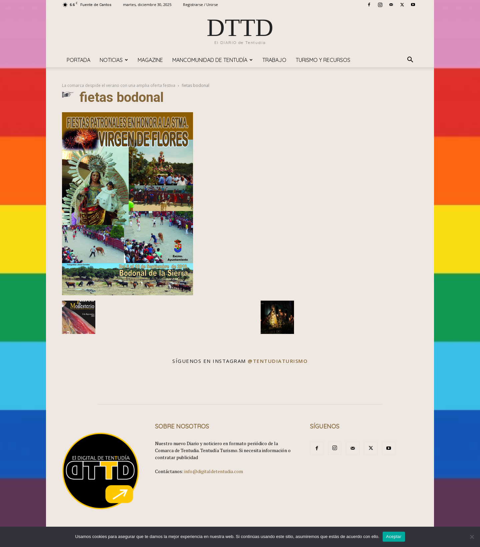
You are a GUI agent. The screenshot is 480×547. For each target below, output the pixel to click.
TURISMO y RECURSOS (323, 60)
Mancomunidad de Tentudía (212, 60)
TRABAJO (274, 60)
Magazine (150, 60)
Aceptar (394, 536)
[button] (410, 60)
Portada (78, 60)
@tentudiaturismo (278, 361)
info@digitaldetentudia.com (213, 471)
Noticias (114, 60)
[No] (471, 536)
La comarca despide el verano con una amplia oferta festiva (118, 85)
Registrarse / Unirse (200, 4)
